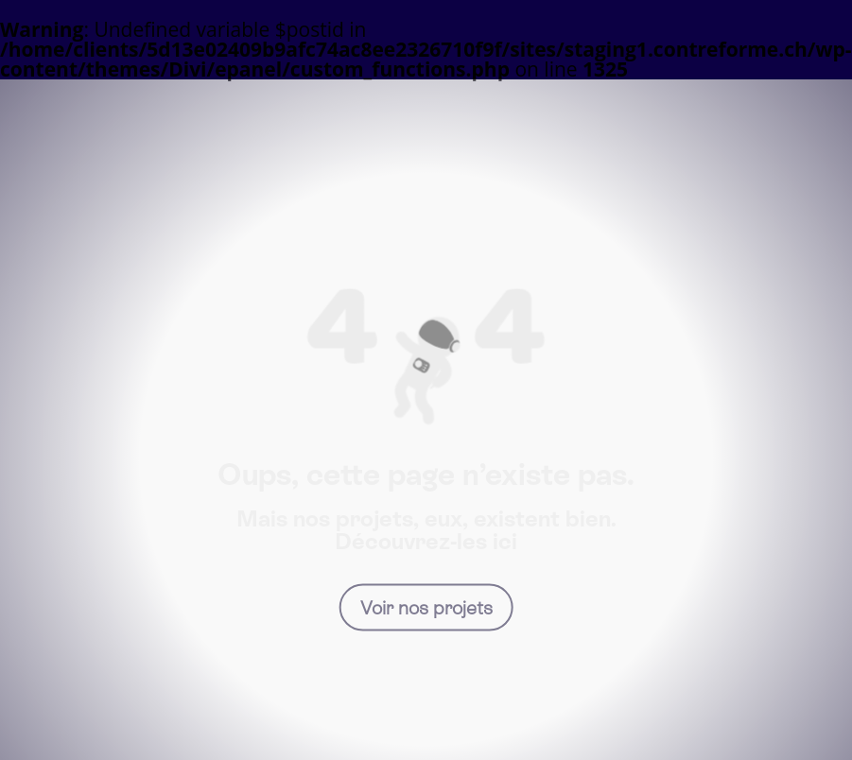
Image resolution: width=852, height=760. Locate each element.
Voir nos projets (426, 606)
